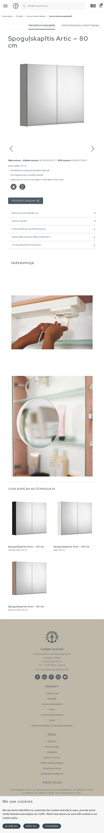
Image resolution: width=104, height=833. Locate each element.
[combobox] (56, 6)
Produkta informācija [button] (54, 213)
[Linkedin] (44, 677)
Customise (51, 826)
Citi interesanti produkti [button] (54, 244)
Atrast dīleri (54, 221)
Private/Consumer (42, 25)
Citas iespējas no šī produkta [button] (54, 229)
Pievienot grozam (25, 200)
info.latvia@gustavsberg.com (52, 669)
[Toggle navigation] (5, 6)
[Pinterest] (51, 677)
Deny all (31, 826)
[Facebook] (37, 677)
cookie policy (10, 817)
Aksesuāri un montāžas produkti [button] (54, 236)
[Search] (24, 6)
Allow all (11, 826)
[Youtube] (65, 677)
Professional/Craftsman (80, 25)
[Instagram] (58, 677)
